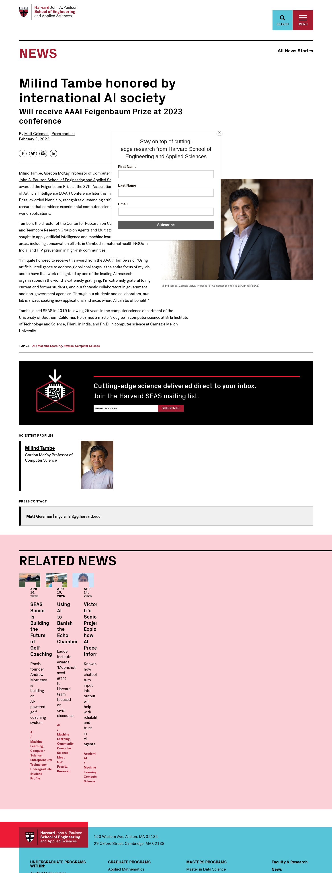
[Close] (219, 132)
